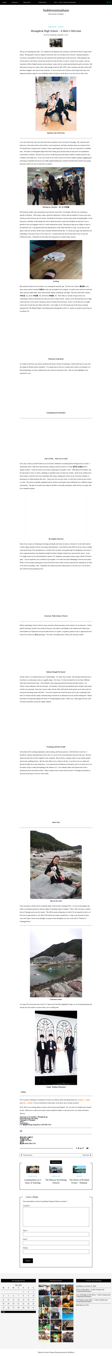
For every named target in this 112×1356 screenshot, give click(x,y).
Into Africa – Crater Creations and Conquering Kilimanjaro (90, 1290)
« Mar (3, 1312)
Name (25, 1230)
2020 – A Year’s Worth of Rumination (65, 2)
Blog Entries (27, 2)
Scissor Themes (49, 1352)
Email (25, 1239)
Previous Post (27, 1155)
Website (25, 1248)
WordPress (71, 1352)
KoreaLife (52, 27)
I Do (87, 1305)
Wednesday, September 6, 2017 (59, 35)
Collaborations (42, 2)
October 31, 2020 (90, 1286)
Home (5, 2)
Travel (61, 27)
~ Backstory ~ (15, 2)
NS (47, 35)
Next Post (86, 1155)
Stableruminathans (56, 10)
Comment (26, 1206)
